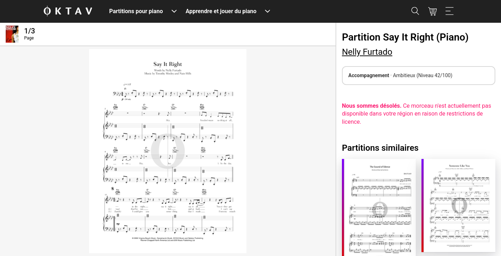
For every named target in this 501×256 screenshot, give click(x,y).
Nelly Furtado (367, 52)
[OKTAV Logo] (67, 11)
